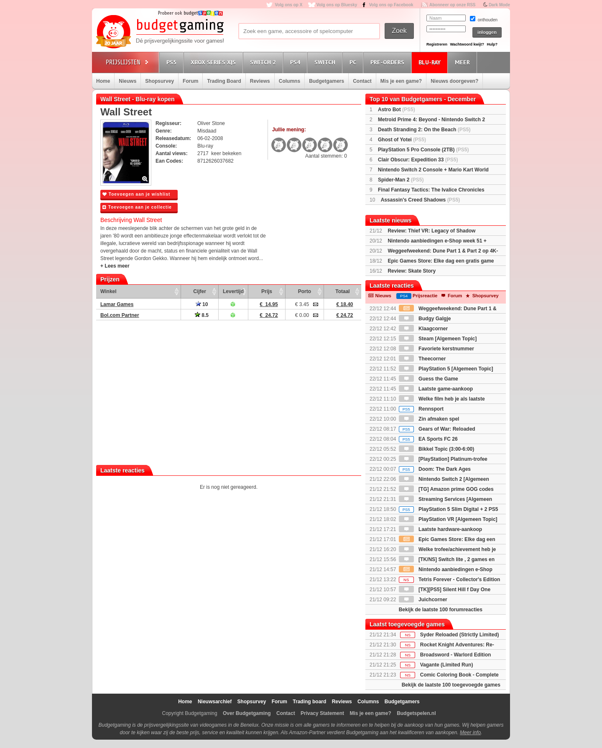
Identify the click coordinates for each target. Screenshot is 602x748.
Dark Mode (499, 5)
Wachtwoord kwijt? (467, 44)
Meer (463, 62)
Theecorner (422, 359)
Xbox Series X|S (214, 62)
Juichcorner (423, 599)
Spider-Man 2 (400, 180)
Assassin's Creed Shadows (420, 200)
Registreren (436, 44)
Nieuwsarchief (215, 702)
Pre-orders (388, 62)
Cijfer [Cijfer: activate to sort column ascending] (199, 291)
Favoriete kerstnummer (436, 349)
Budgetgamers (326, 81)
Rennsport (421, 409)
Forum (190, 81)
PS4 (296, 62)
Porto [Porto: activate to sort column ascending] (304, 291)
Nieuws (127, 81)
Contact (362, 81)
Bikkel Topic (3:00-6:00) (436, 449)
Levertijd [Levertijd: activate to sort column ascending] (233, 291)
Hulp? (492, 44)
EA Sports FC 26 (428, 439)
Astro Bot (396, 109)
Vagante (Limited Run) (446, 665)
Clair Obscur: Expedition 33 (418, 160)
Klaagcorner (423, 329)
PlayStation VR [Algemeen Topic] (448, 519)
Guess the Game (428, 379)
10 (202, 304)
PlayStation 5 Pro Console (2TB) (423, 150)
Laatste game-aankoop (436, 389)
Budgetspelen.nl (416, 713)
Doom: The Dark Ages (435, 469)
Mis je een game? (401, 81)
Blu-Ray (430, 62)
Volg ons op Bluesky (336, 5)
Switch (326, 62)
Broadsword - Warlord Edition (455, 655)
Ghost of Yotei (402, 140)
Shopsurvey (159, 81)
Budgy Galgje (425, 319)
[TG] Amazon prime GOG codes (446, 489)
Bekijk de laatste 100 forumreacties (440, 610)
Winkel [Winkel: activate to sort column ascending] (108, 291)
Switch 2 (264, 62)
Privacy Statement (322, 713)
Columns (289, 81)
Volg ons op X (288, 5)
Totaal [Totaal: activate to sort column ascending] (342, 291)
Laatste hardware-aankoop (440, 529)
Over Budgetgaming (247, 713)
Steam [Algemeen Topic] (438, 339)
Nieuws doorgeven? (454, 81)
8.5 (202, 315)
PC (354, 62)
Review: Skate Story (412, 271)
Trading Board (224, 81)
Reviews (260, 81)
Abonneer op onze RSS (452, 5)
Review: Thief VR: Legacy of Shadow (431, 231)
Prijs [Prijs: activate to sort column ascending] (266, 291)
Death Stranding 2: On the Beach (424, 130)
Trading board (309, 702)
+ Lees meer (115, 266)
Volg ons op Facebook (391, 5)
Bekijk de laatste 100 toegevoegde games (451, 685)
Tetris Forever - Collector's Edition (449, 579)
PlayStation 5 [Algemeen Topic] (446, 369)
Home (103, 81)
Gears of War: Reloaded (437, 429)
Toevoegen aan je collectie (137, 207)
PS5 (172, 62)
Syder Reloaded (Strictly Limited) (459, 635)
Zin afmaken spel (429, 419)
